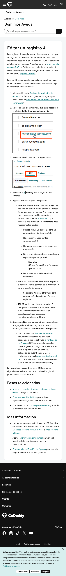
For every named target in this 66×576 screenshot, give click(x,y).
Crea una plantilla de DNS (25, 397)
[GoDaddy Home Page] (13, 515)
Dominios (19, 19)
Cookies (47, 544)
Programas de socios (12, 492)
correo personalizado (39, 405)
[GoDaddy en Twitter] (24, 534)
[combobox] (30, 31)
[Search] (59, 31)
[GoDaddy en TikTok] (18, 534)
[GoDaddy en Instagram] (11, 534)
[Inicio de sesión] (55, 4)
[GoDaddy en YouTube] (31, 534)
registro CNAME (27, 74)
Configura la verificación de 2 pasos (29, 449)
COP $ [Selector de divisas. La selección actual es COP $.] (59, 527)
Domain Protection (44, 333)
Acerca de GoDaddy (11, 471)
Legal (18, 544)
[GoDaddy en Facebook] (4, 534)
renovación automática (32, 438)
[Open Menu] (3, 4)
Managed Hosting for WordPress (28, 430)
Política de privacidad (32, 544)
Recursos (6, 485)
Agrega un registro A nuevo (25, 389)
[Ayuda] (50, 4)
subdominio (43, 218)
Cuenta (5, 499)
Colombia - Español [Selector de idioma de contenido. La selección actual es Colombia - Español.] (13, 527)
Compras (6, 506)
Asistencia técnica (10, 478)
